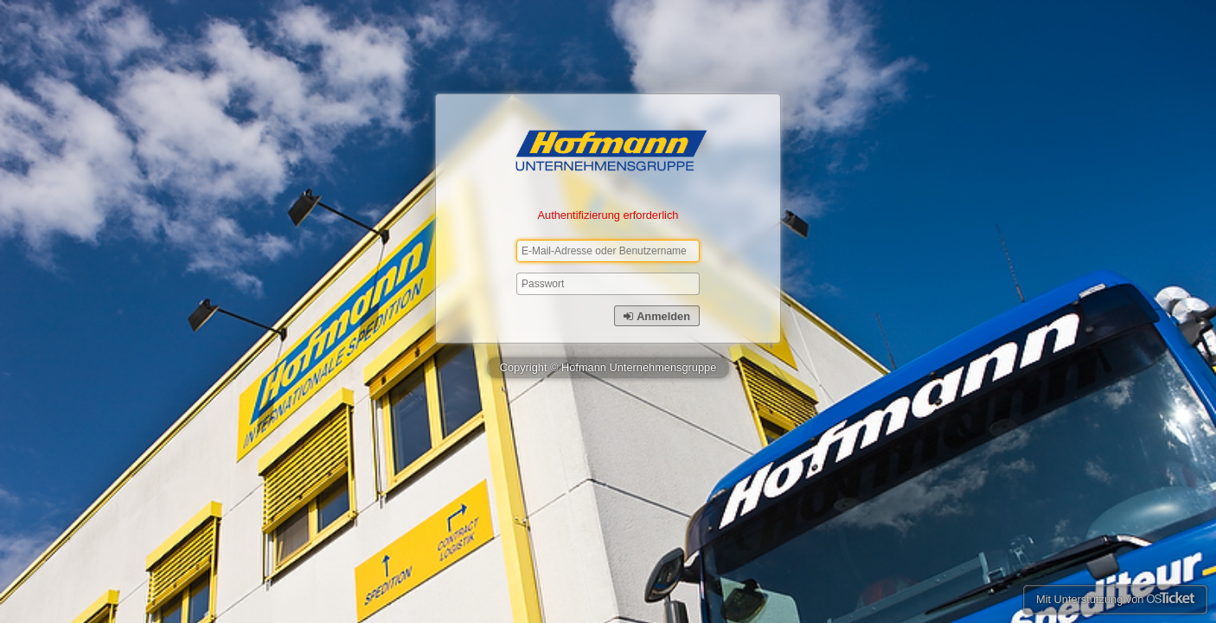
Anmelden (657, 316)
